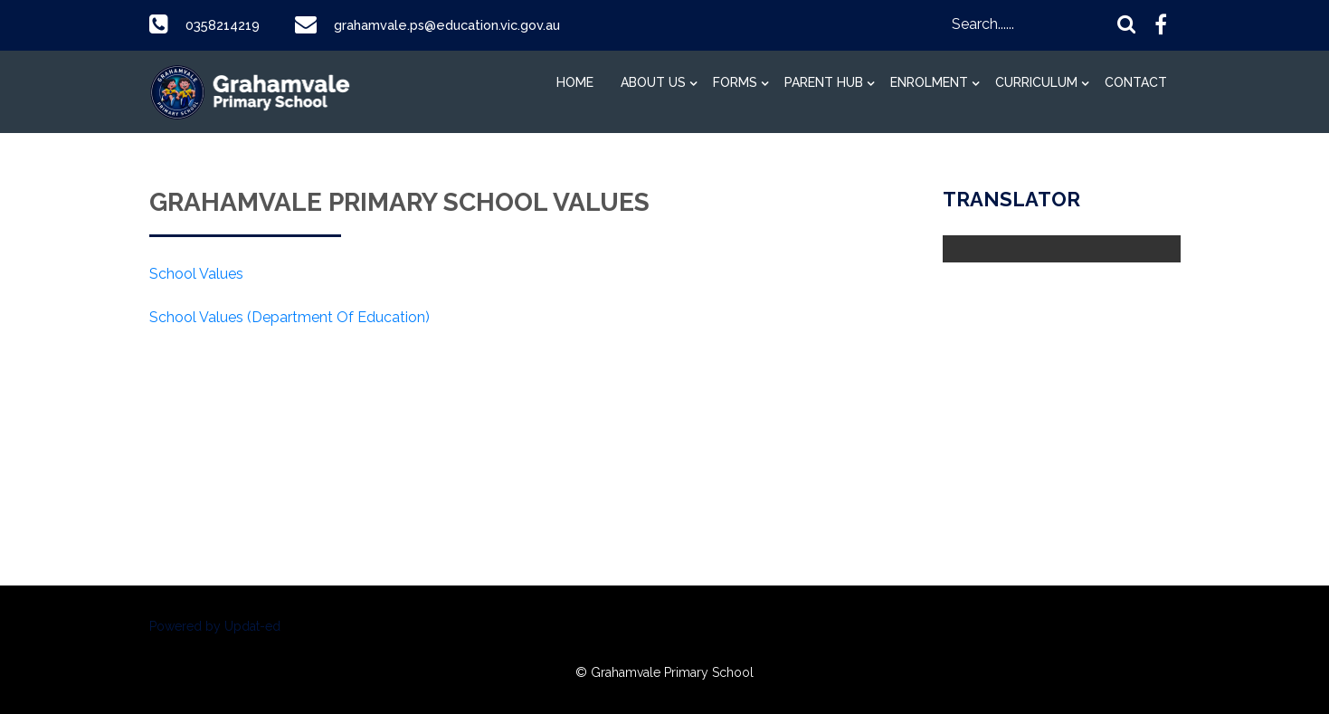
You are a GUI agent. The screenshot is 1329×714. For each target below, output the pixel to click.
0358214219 (226, 24)
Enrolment (929, 82)
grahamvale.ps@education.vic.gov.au (464, 24)
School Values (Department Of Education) (289, 317)
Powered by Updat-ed (214, 626)
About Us (653, 82)
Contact (1136, 82)
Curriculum (1036, 82)
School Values (196, 273)
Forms (735, 82)
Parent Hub (823, 82)
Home (574, 82)
